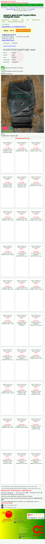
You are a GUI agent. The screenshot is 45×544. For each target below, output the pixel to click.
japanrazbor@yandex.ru (11, 9)
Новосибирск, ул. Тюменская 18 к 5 (14, 26)
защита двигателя (36, 19)
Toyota (22, 19)
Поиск (11, 4)
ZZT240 (3, 21)
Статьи (36, 4)
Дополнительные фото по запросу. (12, 67)
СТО (41, 4)
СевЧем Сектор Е (5, 19)
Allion (28, 19)
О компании (5, 4)
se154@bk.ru (32, 9)
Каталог (17, 4)
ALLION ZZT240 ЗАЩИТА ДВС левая (16, 21)
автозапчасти (15, 19)
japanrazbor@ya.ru (8, 40)
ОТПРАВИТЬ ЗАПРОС (23, 30)
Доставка (30, 4)
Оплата (23, 4)
